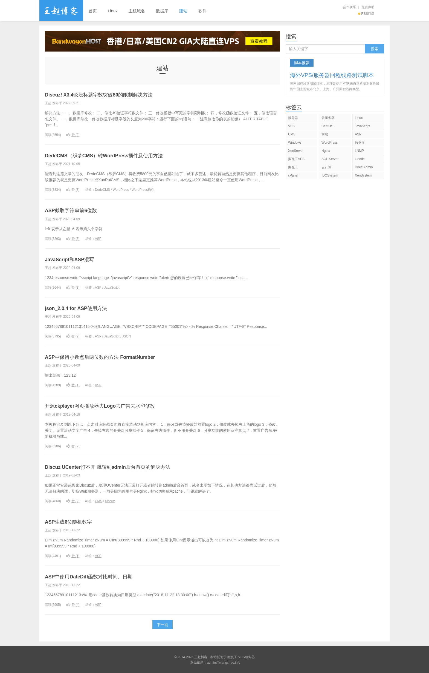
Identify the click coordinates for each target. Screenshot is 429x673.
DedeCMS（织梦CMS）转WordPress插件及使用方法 (116, 155)
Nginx (325, 151)
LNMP (359, 151)
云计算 (326, 167)
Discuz (110, 500)
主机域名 (137, 10)
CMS (98, 500)
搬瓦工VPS (296, 159)
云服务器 (328, 118)
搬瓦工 (293, 167)
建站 (183, 10)
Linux (113, 10)
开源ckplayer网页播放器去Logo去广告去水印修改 (111, 405)
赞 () (73, 135)
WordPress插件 (143, 190)
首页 (93, 10)
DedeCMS (102, 190)
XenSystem (363, 175)
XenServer (296, 151)
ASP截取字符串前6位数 (76, 210)
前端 (324, 134)
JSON (126, 336)
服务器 (293, 118)
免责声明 (368, 7)
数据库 (162, 10)
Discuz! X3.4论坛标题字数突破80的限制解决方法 (110, 94)
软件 (202, 10)
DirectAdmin (364, 167)
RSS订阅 (366, 14)
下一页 (162, 624)
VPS (291, 126)
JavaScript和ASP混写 (74, 258)
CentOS (327, 126)
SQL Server (329, 159)
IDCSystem (329, 175)
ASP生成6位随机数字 (73, 521)
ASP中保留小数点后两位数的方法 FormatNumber (111, 356)
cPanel (293, 175)
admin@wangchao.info (223, 662)
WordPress (121, 190)
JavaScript (112, 287)
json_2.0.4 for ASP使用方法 (82, 307)
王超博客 (61, 10)
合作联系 (349, 7)
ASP (98, 238)
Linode (360, 159)
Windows (295, 142)
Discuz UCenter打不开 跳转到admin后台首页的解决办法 (120, 466)
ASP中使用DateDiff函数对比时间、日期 (98, 575)
